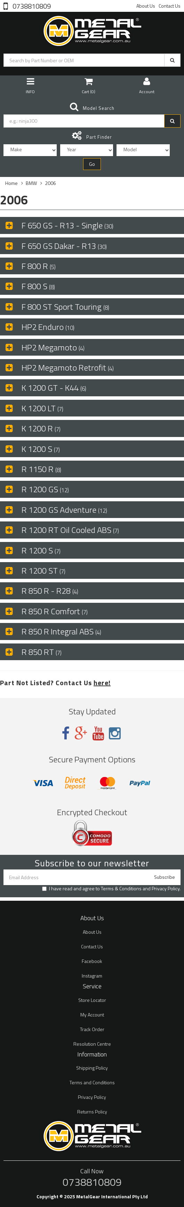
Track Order (92, 1029)
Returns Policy (92, 1111)
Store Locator (92, 1000)
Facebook (92, 961)
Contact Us (170, 5)
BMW (31, 183)
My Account (92, 1014)
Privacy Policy (165, 888)
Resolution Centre (92, 1043)
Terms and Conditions (92, 1082)
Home (11, 183)
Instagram (92, 975)
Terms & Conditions (121, 888)
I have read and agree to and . (111, 888)
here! (102, 682)
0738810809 (31, 5)
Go (92, 164)
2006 (50, 183)
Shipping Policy (92, 1067)
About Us (145, 5)
